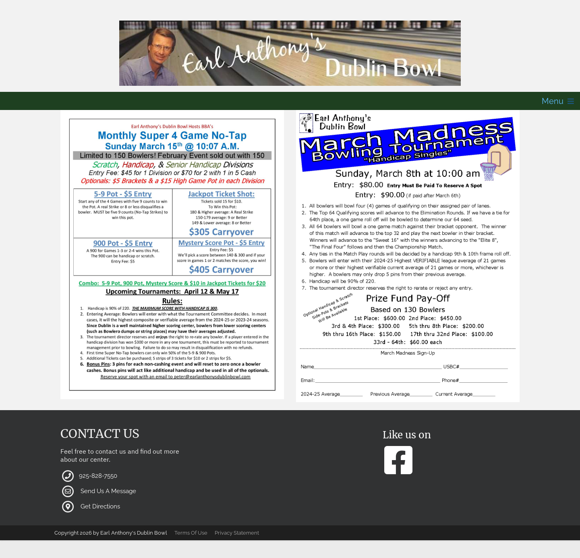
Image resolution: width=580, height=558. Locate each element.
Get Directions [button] (100, 506)
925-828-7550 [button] (98, 475)
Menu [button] (552, 101)
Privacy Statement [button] (237, 533)
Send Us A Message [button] (108, 491)
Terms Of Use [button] (190, 533)
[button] (290, 53)
